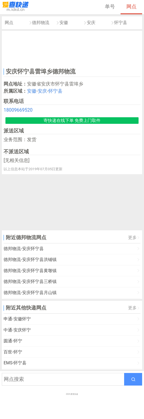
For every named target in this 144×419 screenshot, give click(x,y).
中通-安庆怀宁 (17, 330)
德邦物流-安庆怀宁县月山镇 (30, 292)
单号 (110, 7)
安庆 (91, 22)
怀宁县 (120, 22)
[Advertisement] (72, 49)
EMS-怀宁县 (15, 362)
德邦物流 (40, 22)
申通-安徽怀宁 (17, 318)
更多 (132, 237)
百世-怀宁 (13, 352)
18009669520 (18, 110)
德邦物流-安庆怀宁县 (24, 248)
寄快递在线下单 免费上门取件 (72, 120)
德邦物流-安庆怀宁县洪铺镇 (30, 259)
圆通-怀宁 (13, 340)
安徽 (63, 22)
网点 (131, 7)
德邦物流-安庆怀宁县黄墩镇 (30, 270)
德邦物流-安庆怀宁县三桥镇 (30, 281)
